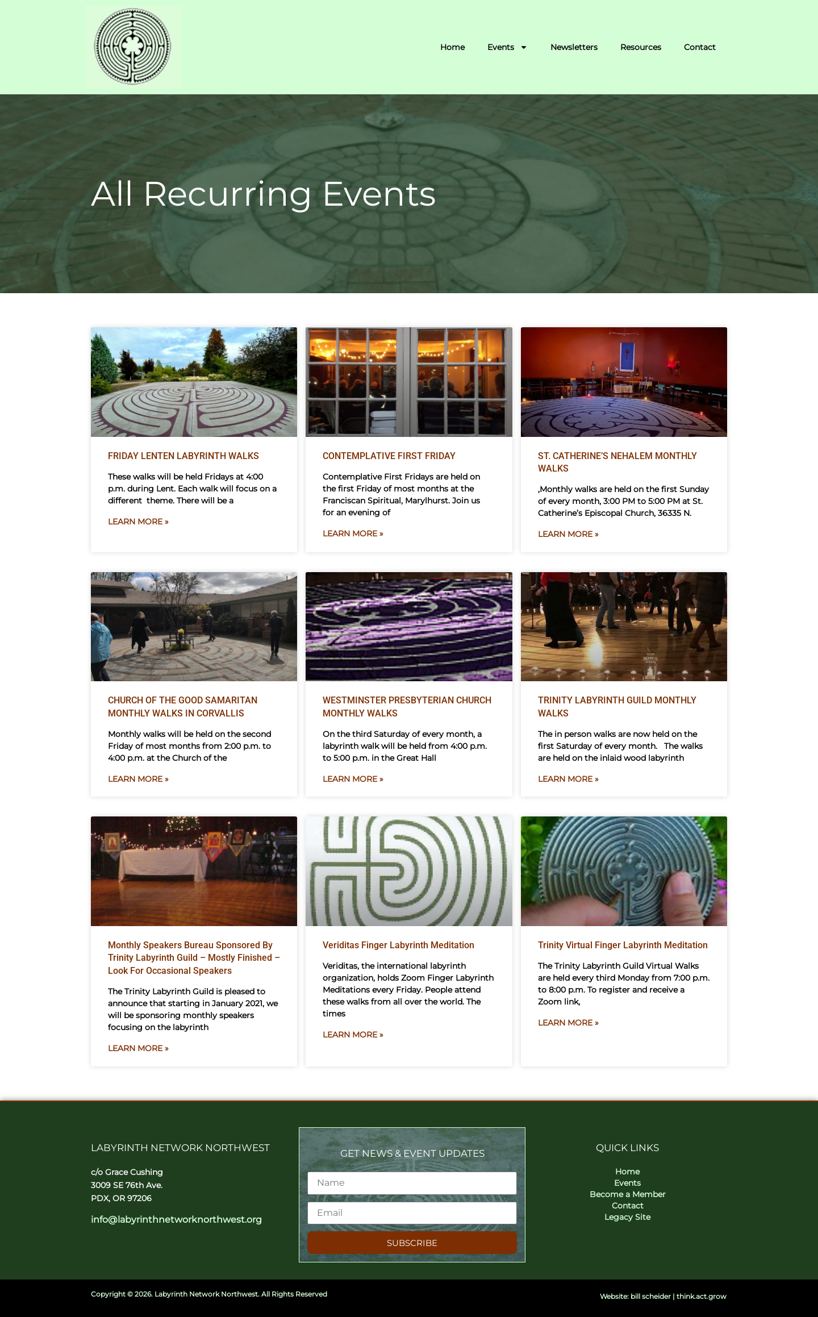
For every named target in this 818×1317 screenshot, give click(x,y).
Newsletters (574, 47)
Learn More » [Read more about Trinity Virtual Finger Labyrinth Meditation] (568, 1023)
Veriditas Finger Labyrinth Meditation (398, 945)
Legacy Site (627, 1217)
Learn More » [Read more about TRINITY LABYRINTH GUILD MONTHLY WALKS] (568, 779)
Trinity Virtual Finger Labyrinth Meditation (623, 945)
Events (507, 47)
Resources (640, 47)
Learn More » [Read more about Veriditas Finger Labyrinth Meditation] (353, 1035)
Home (452, 47)
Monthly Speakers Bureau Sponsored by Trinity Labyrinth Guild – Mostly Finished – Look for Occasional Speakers (194, 958)
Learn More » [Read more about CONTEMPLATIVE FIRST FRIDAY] (353, 533)
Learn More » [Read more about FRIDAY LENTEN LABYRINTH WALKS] (138, 521)
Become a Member (628, 1194)
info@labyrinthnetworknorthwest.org (176, 1219)
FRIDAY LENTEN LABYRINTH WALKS (183, 456)
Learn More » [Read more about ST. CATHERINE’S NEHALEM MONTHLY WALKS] (568, 534)
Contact (700, 47)
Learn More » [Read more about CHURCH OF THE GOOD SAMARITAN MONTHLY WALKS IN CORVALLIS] (138, 779)
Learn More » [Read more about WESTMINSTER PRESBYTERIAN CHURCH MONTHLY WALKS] (353, 779)
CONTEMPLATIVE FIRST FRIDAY (389, 456)
